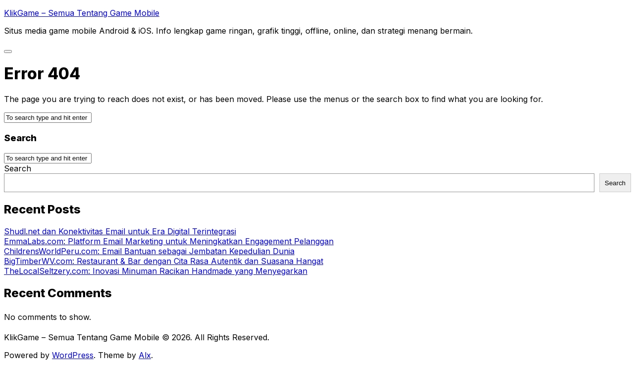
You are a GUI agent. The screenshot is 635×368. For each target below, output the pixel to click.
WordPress (73, 355)
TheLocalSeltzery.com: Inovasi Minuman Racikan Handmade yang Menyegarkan (155, 271)
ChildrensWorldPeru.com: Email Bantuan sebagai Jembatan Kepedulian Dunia (149, 251)
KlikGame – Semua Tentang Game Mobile (81, 13)
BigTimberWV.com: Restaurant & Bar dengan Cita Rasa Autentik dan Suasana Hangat (163, 261)
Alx (145, 355)
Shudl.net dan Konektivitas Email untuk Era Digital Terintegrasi (120, 231)
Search (17, 168)
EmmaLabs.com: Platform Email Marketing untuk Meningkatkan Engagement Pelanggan (169, 241)
